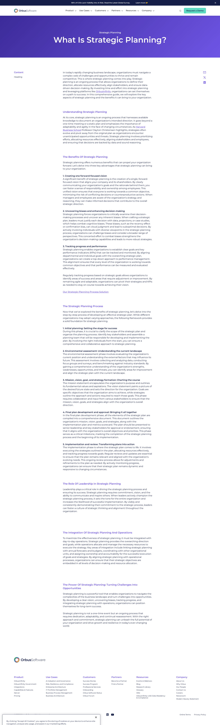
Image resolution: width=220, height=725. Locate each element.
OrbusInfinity (103, 91)
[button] (71, 10)
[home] (25, 11)
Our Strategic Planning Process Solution (86, 292)
